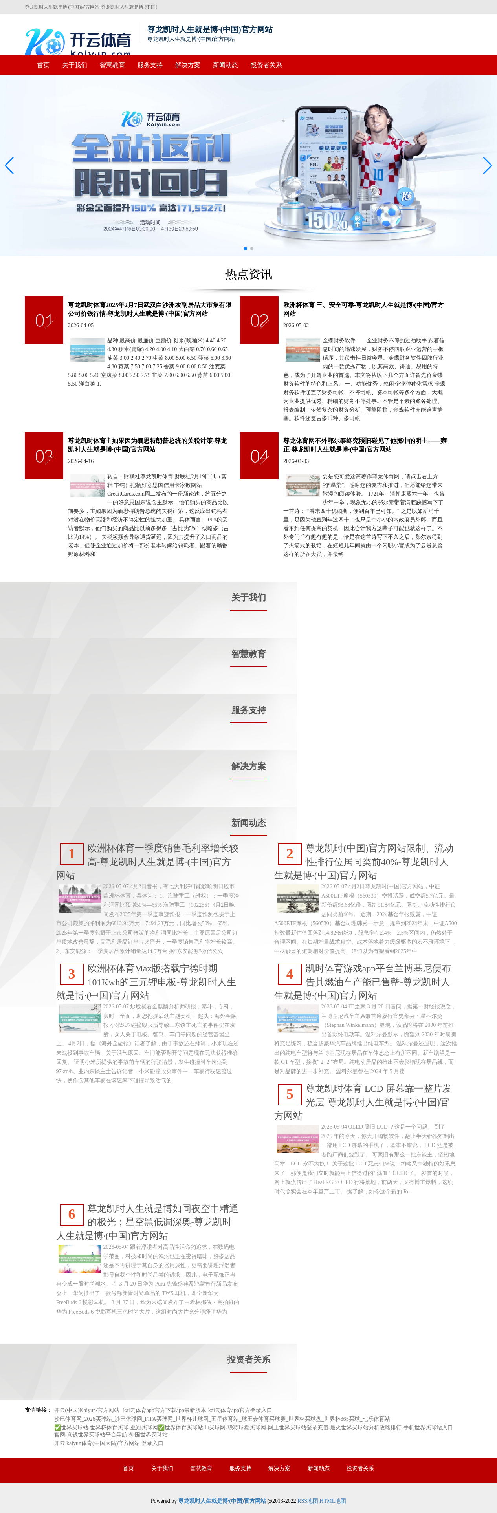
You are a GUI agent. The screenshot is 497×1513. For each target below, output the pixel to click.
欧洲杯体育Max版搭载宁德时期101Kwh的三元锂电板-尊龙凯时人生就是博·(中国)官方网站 (146, 982)
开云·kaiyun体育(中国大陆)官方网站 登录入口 (108, 1443)
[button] (487, 165)
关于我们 (74, 65)
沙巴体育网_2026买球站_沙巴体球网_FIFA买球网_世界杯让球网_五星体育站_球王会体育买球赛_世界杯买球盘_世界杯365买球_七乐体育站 (222, 1419)
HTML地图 (333, 1501)
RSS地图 (307, 1501)
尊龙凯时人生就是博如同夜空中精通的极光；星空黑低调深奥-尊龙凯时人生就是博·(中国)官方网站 (147, 1222)
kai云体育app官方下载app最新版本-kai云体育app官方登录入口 (198, 1410)
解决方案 (187, 65)
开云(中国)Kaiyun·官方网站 (86, 1410)
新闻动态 (225, 65)
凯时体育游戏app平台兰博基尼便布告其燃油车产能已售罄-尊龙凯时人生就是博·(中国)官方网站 (362, 982)
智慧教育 (112, 65)
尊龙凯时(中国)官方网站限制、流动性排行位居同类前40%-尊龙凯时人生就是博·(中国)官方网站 (363, 862)
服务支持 (150, 65)
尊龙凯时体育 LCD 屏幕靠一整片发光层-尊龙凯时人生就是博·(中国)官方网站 (363, 1102)
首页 (43, 65)
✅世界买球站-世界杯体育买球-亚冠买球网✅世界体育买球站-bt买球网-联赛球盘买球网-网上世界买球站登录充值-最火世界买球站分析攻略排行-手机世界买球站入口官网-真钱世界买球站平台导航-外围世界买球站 (253, 1431)
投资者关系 (266, 65)
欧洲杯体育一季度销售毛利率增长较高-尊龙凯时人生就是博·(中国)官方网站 (147, 862)
